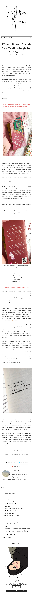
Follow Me (16, 586)
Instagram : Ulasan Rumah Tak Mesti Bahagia (16, 454)
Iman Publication (19, 276)
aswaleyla (6, 500)
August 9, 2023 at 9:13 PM (10, 517)
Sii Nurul (6, 526)
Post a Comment (7, 537)
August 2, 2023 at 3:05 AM (10, 510)
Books (13, 54)
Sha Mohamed (7, 513)
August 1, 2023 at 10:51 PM (10, 503)
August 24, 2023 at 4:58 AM (10, 534)
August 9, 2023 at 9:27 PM (10, 523)
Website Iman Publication (16, 450)
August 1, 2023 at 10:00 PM (10, 497)
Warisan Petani (8, 493)
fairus (5, 506)
